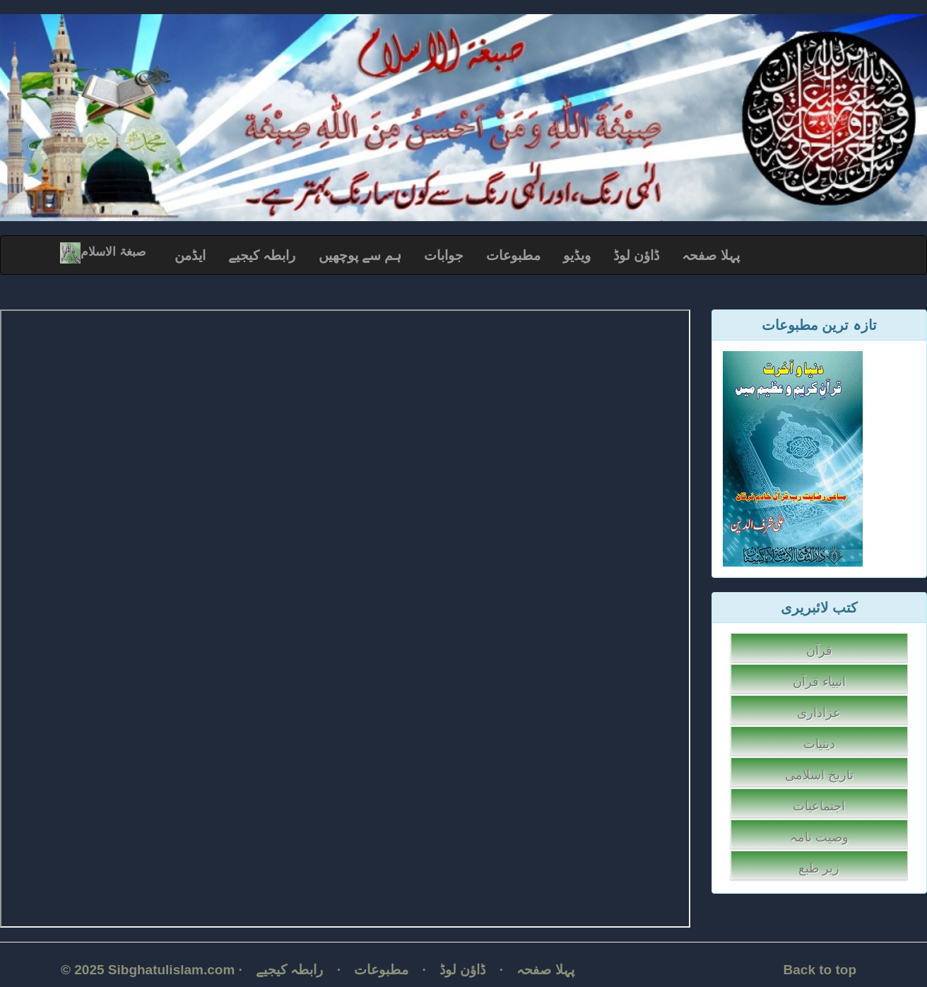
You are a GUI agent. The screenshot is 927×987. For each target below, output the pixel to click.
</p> (345, 618)
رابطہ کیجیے (261, 255)
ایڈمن (190, 255)
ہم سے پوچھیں (360, 255)
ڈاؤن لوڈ (636, 255)
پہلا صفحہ (710, 255)
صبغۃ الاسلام (103, 252)
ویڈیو (577, 255)
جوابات (444, 255)
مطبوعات (513, 255)
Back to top (820, 969)
